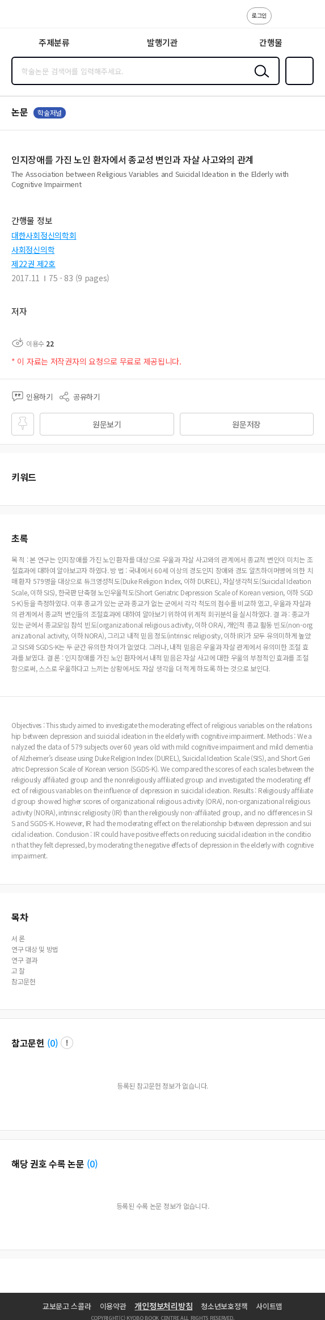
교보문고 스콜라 (67, 1306)
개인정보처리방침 (163, 1305)
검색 (259, 80)
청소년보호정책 (224, 1306)
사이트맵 (269, 1306)
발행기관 (162, 42)
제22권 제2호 (33, 263)
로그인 (259, 15)
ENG (307, 21)
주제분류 (54, 42)
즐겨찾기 (297, 84)
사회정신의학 (32, 249)
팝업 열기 (67, 1042)
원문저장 (246, 424)
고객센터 (283, 21)
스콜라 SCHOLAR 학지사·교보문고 (34, 17)
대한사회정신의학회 (43, 235)
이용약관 (113, 1306)
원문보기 (106, 424)
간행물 (270, 42)
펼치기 (311, 188)
